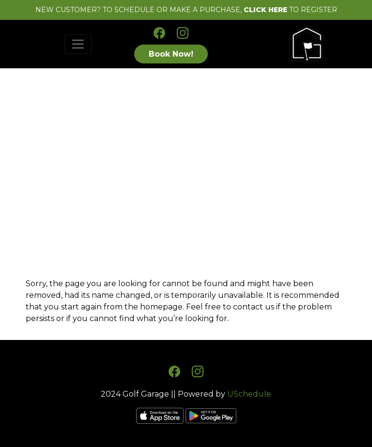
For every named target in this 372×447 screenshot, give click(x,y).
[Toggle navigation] (78, 44)
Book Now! (171, 54)
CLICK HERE (265, 9)
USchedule (249, 394)
